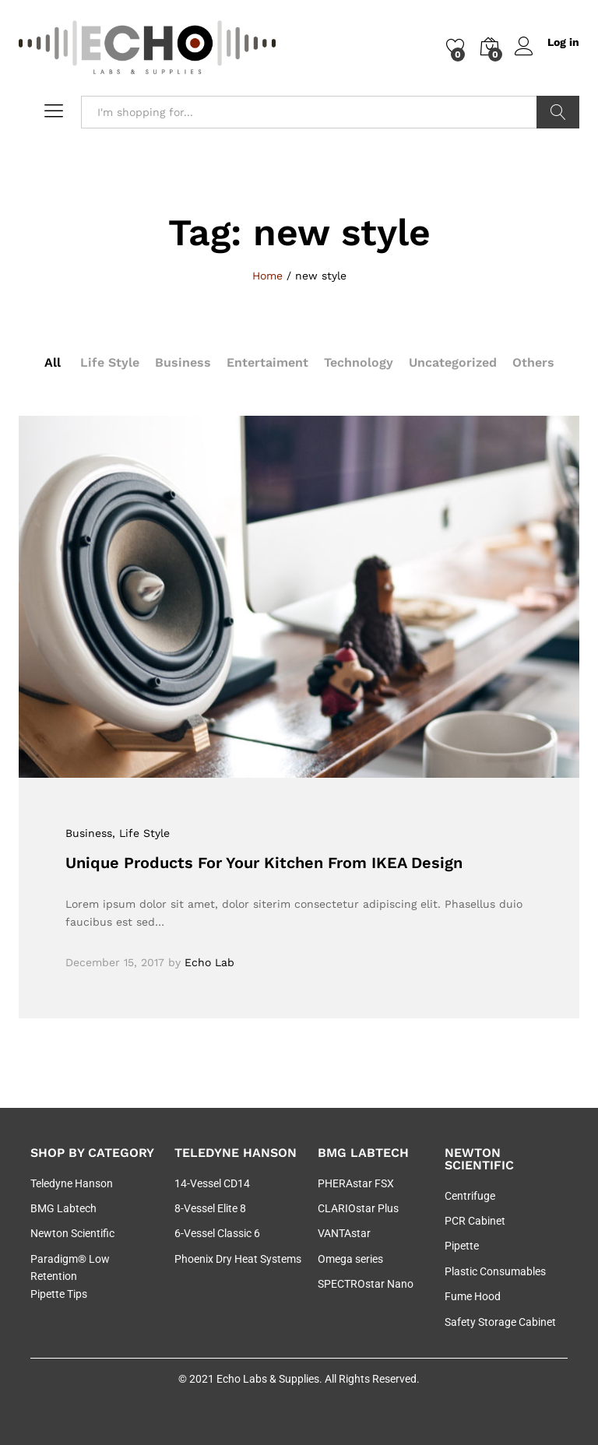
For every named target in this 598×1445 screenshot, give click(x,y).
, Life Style (141, 833)
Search (557, 112)
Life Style (109, 362)
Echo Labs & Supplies (267, 1379)
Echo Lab (209, 962)
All (52, 362)
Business (183, 362)
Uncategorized (453, 362)
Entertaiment (267, 362)
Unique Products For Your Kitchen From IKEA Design (264, 862)
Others (533, 362)
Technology (358, 362)
